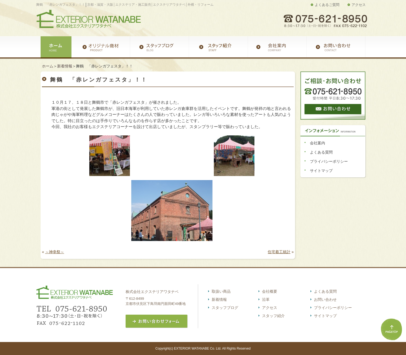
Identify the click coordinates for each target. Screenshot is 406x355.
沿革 (266, 299)
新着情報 (64, 66)
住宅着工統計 (279, 252)
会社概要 (269, 291)
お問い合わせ (325, 299)
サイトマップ (321, 170)
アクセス (359, 5)
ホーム (47, 66)
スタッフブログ (225, 307)
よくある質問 (321, 152)
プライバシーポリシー (329, 161)
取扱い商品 (221, 291)
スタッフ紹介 (273, 316)
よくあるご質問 (327, 5)
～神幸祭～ (54, 252)
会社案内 (317, 143)
